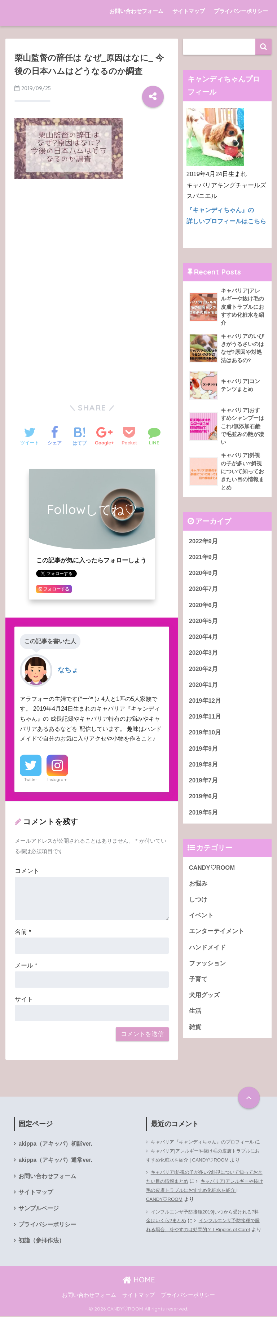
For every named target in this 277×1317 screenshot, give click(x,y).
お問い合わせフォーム (136, 11)
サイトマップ (188, 11)
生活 (195, 1018)
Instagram (57, 779)
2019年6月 (203, 801)
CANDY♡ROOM (212, 872)
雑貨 (195, 1034)
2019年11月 (205, 720)
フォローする (54, 589)
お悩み (198, 889)
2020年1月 (203, 688)
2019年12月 (205, 704)
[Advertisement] (91, 239)
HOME (138, 1280)
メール (26, 965)
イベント (201, 921)
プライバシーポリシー (241, 11)
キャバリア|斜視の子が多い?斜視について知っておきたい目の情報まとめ (203, 1176)
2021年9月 (203, 559)
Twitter (30, 779)
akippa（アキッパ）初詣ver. (55, 1144)
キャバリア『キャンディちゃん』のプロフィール (206, 1142)
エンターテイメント (216, 937)
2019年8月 (203, 769)
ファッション (207, 969)
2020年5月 (203, 624)
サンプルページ (38, 1209)
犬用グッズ (204, 1001)
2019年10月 (205, 736)
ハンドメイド (207, 953)
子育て (198, 985)
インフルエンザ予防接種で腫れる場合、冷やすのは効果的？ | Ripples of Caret (204, 1229)
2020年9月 (203, 575)
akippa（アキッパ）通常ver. (55, 1160)
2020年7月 (203, 591)
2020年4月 (203, 640)
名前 (23, 932)
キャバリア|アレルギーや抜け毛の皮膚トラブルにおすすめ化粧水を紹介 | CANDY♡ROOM (202, 1155)
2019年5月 (203, 817)
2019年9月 (203, 753)
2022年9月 (203, 543)
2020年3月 (203, 656)
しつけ (198, 905)
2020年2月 (203, 672)
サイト (24, 999)
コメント (27, 871)
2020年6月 (203, 608)
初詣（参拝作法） (41, 1242)
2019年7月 (203, 785)
